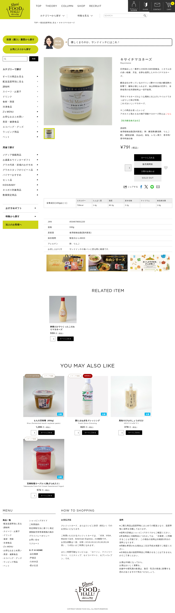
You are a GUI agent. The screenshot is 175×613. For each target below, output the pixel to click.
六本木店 (34, 562)
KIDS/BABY (9, 185)
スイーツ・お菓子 (12, 91)
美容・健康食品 (11, 122)
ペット (6, 137)
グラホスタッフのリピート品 (18, 170)
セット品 (7, 180)
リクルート (34, 543)
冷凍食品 (7, 107)
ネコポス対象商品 (12, 190)
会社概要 (34, 554)
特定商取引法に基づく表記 (41, 528)
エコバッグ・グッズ (13, 127)
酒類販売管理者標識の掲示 (41, 532)
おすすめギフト (14, 208)
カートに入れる (147, 158)
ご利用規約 (34, 524)
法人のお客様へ (14, 224)
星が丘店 (34, 565)
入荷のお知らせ (147, 171)
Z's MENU (8, 112)
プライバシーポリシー (39, 536)
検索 (34, 59)
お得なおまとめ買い (13, 117)
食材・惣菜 (8, 102)
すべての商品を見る (13, 76)
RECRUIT (95, 6)
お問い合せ (34, 540)
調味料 (6, 87)
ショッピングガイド (38, 520)
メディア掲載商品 (12, 155)
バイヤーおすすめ (12, 175)
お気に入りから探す (20, 49)
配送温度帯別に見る (48, 23)
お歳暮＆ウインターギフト (17, 160)
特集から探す (13, 216)
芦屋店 (33, 558)
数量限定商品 (10, 195)
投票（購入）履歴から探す (20, 39)
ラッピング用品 (11, 132)
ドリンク (7, 96)
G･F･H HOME (36, 550)
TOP (38, 6)
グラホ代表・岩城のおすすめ (18, 165)
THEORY (51, 6)
